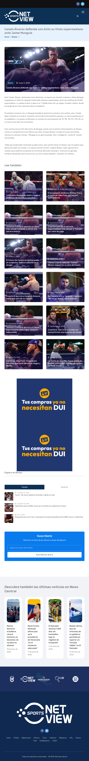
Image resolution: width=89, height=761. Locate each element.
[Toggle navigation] (83, 12)
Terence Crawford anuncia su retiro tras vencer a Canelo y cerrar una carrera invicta (22, 229)
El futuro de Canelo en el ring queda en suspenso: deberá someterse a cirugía (22, 262)
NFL (71, 738)
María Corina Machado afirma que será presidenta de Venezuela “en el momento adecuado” (34, 637)
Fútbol (16, 738)
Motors (37, 738)
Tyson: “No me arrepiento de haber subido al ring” (35, 495)
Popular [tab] (25, 487)
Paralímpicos (45, 741)
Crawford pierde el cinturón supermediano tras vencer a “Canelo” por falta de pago (65, 229)
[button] (44, 402)
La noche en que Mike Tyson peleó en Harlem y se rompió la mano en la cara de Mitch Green (65, 363)
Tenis (44, 738)
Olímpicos (63, 738)
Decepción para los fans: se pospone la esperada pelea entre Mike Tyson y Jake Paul (49, 517)
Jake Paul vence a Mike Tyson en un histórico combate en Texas (40, 506)
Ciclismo (53, 738)
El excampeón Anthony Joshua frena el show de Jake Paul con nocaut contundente (65, 195)
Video (54, 741)
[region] (44, 402)
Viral (35, 741)
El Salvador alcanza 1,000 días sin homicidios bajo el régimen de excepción (55, 634)
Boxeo (14, 37)
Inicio (7, 37)
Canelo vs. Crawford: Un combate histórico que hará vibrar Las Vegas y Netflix (23, 363)
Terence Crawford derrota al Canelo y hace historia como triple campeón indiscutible (23, 329)
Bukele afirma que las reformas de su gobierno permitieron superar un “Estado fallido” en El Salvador (75, 637)
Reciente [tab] (64, 487)
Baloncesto (26, 738)
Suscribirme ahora (44, 555)
